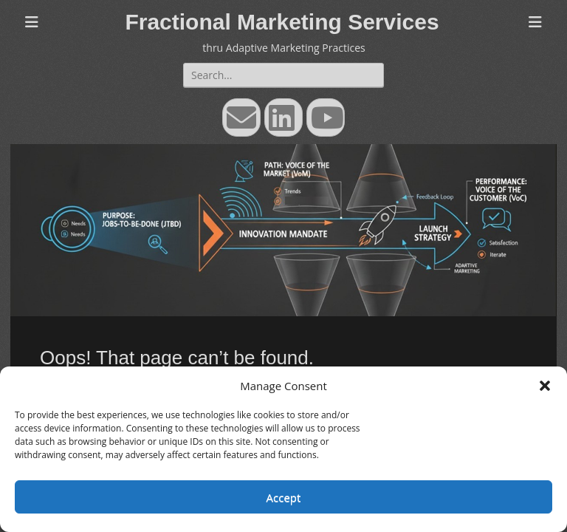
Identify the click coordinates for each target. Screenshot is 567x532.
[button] (544, 385)
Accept (284, 497)
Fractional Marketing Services (282, 22)
